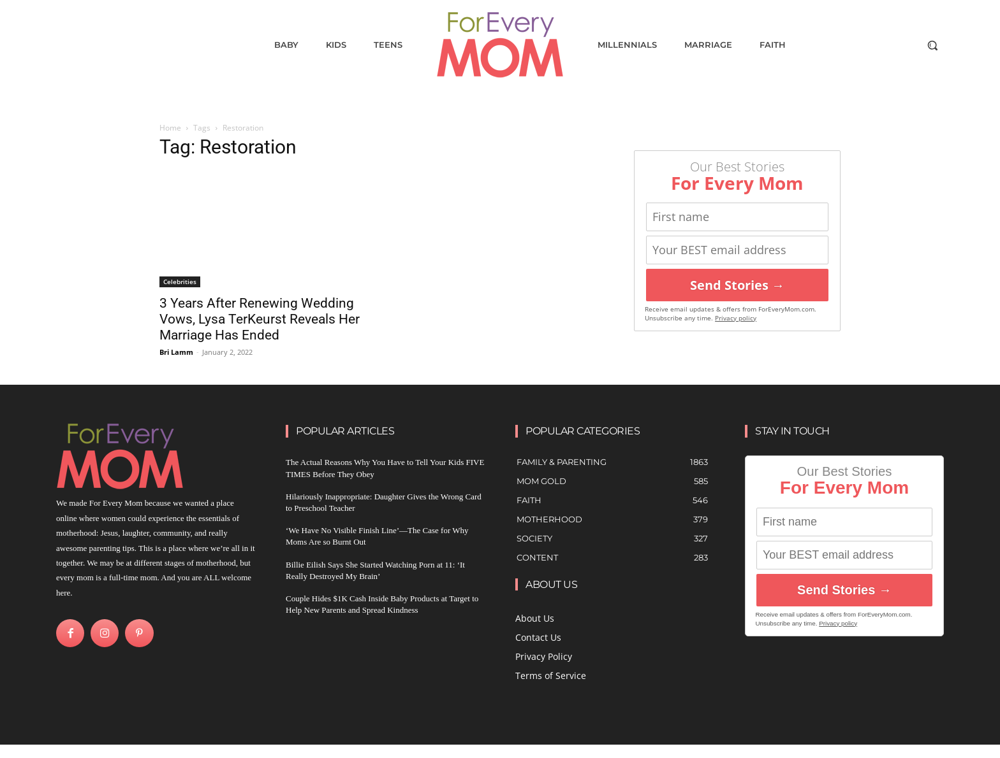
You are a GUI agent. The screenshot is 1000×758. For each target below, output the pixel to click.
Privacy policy (735, 318)
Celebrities (179, 281)
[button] (932, 45)
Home (170, 127)
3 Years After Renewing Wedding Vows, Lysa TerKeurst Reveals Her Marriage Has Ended (259, 319)
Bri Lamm (176, 352)
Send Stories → (737, 285)
